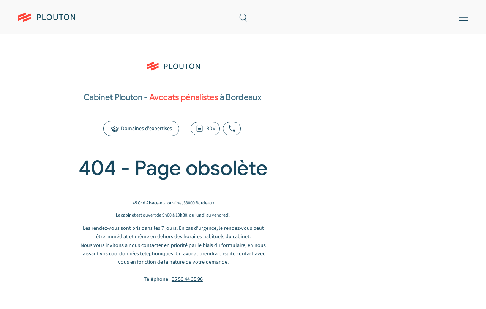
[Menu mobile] (461, 17)
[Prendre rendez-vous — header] (324, 17)
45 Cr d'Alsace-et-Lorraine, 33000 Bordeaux (173, 203)
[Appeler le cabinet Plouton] (232, 128)
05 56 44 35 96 (187, 279)
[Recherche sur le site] (243, 17)
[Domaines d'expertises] (141, 128)
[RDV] (205, 128)
